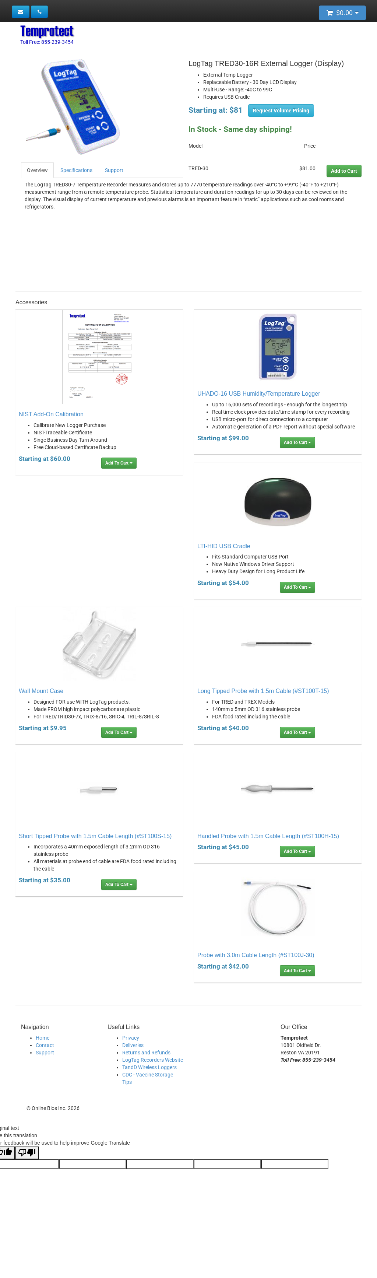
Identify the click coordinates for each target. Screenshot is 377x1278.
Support (114, 170)
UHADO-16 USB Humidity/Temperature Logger (258, 394)
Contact (45, 1045)
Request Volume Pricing (281, 110)
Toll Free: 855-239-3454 (47, 42)
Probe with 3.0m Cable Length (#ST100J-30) (255, 955)
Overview (37, 170)
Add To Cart (119, 463)
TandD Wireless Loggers (149, 1067)
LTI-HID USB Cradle (223, 546)
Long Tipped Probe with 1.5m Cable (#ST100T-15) (263, 691)
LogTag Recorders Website (152, 1060)
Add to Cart (344, 171)
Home (42, 1038)
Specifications (76, 170)
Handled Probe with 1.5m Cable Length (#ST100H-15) (268, 836)
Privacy (130, 1038)
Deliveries (133, 1045)
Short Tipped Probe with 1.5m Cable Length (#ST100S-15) (95, 836)
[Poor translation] (27, 1152)
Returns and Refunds (146, 1052)
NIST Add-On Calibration (51, 414)
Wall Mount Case (41, 691)
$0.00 (343, 13)
